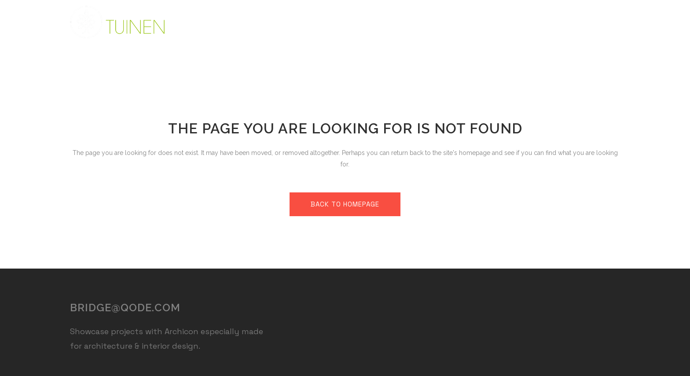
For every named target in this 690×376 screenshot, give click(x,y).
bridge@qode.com (125, 307)
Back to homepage (345, 204)
